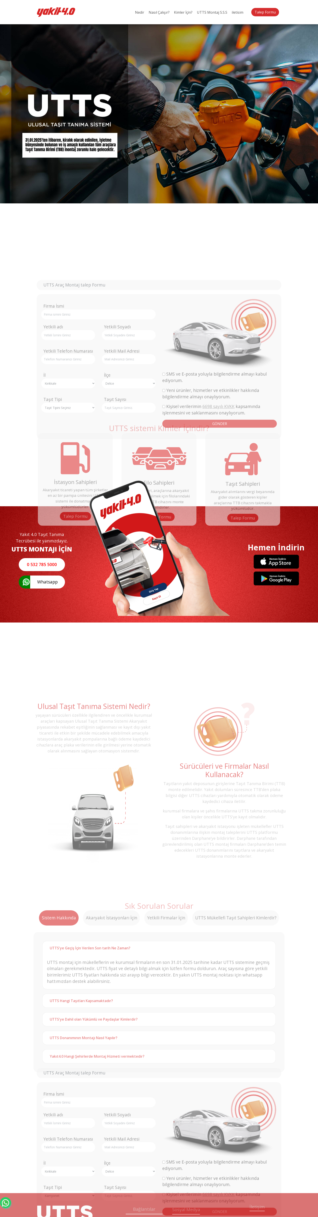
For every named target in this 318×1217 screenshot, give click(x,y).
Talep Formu (265, 12)
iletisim (237, 12)
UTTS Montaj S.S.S (212, 12)
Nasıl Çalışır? (159, 12)
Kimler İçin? (183, 12)
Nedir (139, 12)
